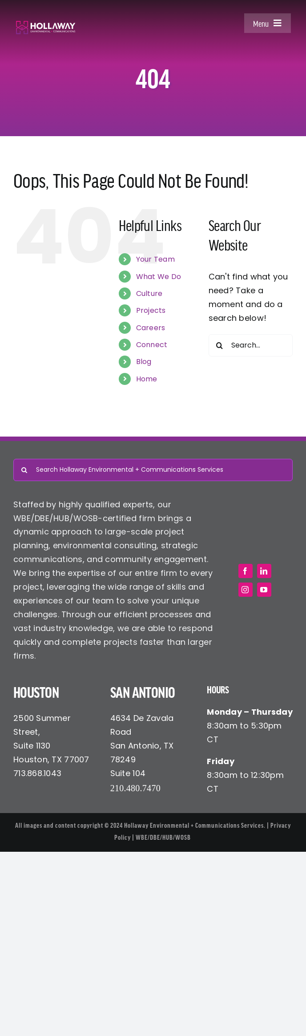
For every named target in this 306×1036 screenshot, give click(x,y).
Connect (152, 345)
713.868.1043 (37, 773)
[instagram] (245, 590)
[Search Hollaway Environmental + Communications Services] (153, 470)
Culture (149, 293)
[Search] (220, 345)
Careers (150, 328)
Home (146, 379)
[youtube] (264, 590)
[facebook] (245, 571)
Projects (151, 310)
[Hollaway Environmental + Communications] (45, 24)
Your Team (155, 259)
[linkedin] (264, 571)
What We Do (158, 276)
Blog (144, 361)
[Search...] (251, 345)
